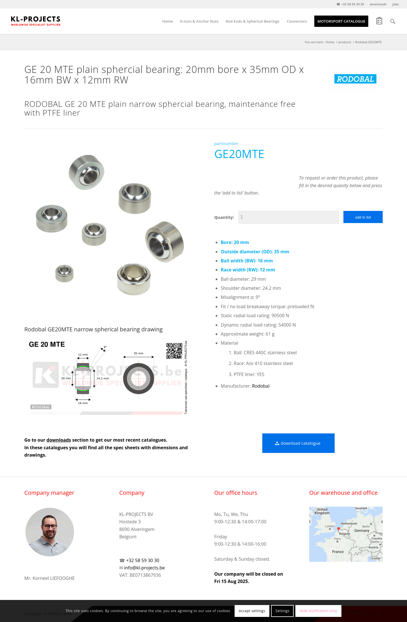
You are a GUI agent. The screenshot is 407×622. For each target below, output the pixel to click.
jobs (396, 4)
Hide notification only (318, 610)
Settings (282, 610)
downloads (378, 4)
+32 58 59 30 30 (142, 560)
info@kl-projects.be (144, 568)
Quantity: (224, 217)
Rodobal (261, 386)
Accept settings (252, 610)
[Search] (393, 21)
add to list (363, 217)
